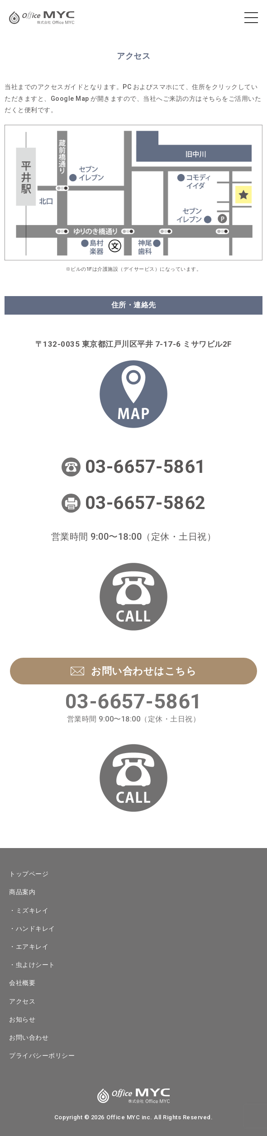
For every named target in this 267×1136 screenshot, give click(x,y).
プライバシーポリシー (42, 1055)
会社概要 (22, 982)
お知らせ (22, 1019)
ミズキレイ (32, 910)
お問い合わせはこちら (133, 671)
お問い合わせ (28, 1037)
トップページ (28, 873)
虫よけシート (35, 964)
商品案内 (22, 892)
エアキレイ (32, 946)
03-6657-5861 (145, 466)
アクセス (22, 1001)
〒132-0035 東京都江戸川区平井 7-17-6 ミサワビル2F (133, 344)
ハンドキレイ (35, 928)
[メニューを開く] (251, 17)
